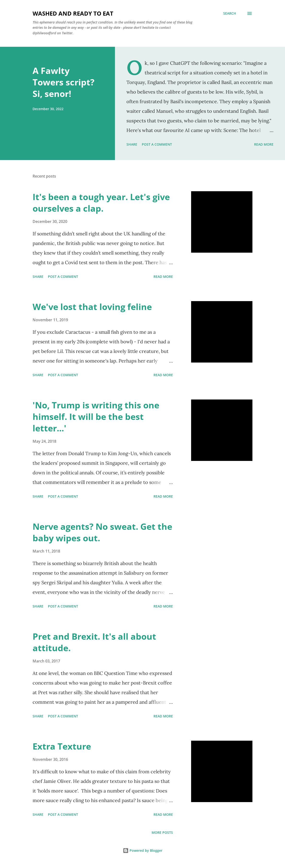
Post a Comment (157, 144)
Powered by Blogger (142, 850)
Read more (264, 144)
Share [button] (131, 144)
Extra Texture (62, 746)
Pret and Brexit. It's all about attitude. (94, 642)
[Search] (229, 13)
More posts (162, 832)
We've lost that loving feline (92, 307)
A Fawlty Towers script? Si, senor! (63, 82)
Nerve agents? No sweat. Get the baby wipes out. (102, 532)
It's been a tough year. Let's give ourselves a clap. (101, 202)
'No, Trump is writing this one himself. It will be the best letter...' (96, 416)
